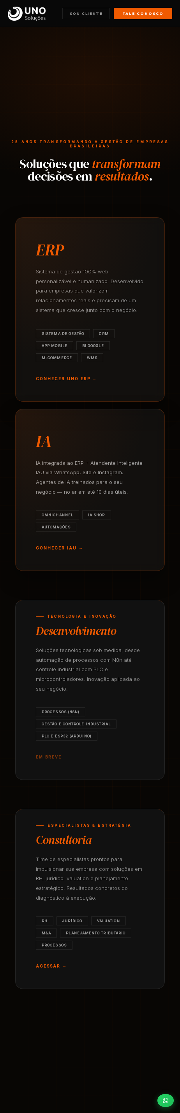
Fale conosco (143, 13)
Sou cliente (86, 13)
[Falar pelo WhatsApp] (165, 1100)
